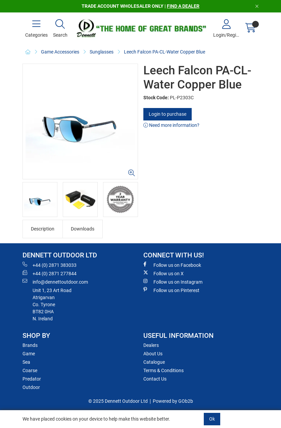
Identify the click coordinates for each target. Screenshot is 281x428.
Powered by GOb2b (173, 401)
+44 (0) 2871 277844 (49, 273)
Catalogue (154, 362)
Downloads (82, 228)
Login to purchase (167, 114)
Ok (212, 419)
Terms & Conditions (163, 370)
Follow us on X (163, 273)
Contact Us (155, 379)
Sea (26, 362)
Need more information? (171, 125)
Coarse (29, 370)
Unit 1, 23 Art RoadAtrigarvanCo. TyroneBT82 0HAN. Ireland (52, 304)
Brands (30, 345)
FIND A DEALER (183, 6)
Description (42, 228)
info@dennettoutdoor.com (55, 282)
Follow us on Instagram (172, 282)
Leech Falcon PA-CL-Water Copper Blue (164, 52)
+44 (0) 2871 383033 (49, 265)
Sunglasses (101, 52)
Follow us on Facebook (172, 265)
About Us (152, 353)
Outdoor (31, 387)
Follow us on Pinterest (171, 290)
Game (28, 353)
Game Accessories (60, 52)
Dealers (151, 345)
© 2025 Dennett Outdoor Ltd (118, 401)
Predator (31, 379)
